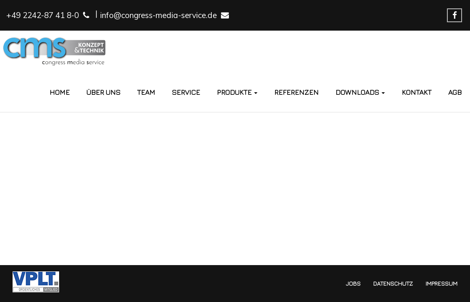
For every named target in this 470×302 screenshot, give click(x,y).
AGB (455, 92)
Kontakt (416, 92)
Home (59, 92)
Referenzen (296, 92)
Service (186, 92)
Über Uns (103, 92)
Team (146, 92)
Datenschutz (393, 283)
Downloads (360, 92)
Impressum (441, 283)
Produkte (237, 92)
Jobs (353, 283)
